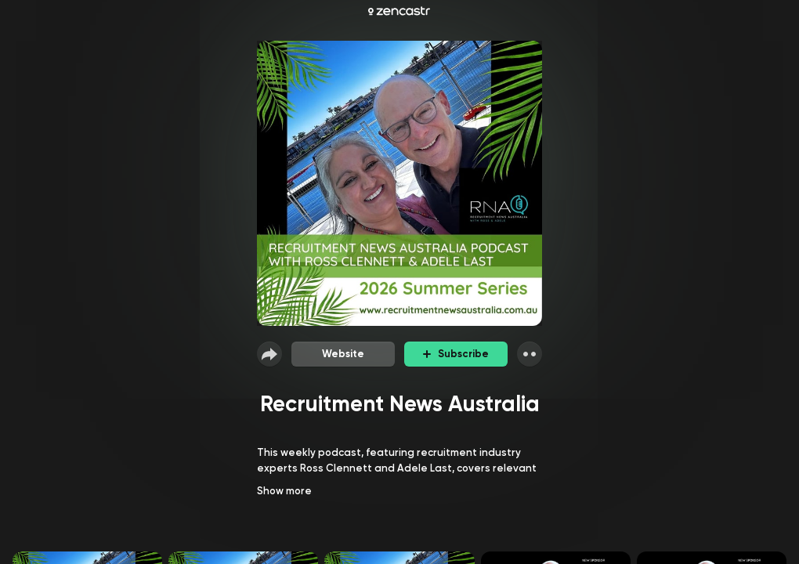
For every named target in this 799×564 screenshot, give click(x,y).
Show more (284, 491)
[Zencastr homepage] (399, 11)
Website (343, 354)
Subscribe (456, 354)
